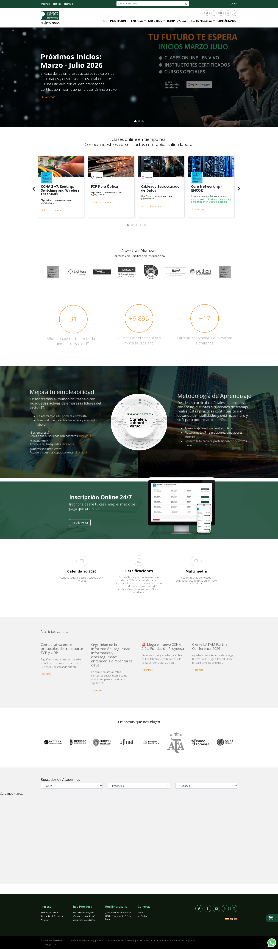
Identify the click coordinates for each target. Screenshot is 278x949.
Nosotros (155, 21)
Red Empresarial (201, 21)
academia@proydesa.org (82, 940)
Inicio (103, 21)
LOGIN (233, 3)
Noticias (57, 3)
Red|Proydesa (176, 21)
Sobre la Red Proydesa (83, 912)
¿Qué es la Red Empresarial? (118, 912)
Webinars (45, 3)
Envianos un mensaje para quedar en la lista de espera (211, 200)
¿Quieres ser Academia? (84, 916)
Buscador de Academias (84, 919)
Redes (140, 912)
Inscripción (118, 21)
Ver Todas (142, 916)
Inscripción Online (49, 912)
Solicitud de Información (52, 916)
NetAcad (68, 3)
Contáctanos (226, 21)
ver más (48, 97)
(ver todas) (62, 632)
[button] (128, 225)
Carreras (137, 21)
